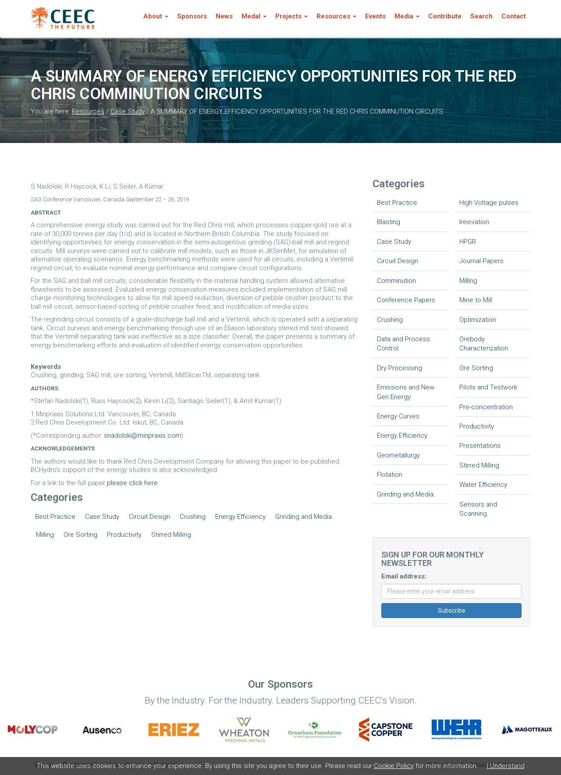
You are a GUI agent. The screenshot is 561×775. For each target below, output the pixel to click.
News (224, 16)
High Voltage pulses (488, 203)
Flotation (389, 475)
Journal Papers (481, 261)
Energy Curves (398, 416)
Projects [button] (291, 16)
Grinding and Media (303, 517)
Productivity (124, 535)
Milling (45, 535)
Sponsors (192, 16)
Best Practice (55, 517)
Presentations (480, 446)
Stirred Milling (171, 535)
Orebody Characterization (483, 343)
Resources (88, 111)
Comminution (396, 281)
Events (375, 16)
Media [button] (406, 16)
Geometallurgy (398, 455)
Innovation (474, 222)
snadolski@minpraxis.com (142, 435)
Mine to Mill (475, 300)
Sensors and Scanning (478, 509)
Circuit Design (149, 517)
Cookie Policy (394, 766)
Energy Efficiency (240, 517)
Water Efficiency (483, 485)
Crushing (193, 517)
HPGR (467, 242)
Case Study (127, 111)
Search (481, 16)
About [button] (155, 16)
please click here (132, 483)
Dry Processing (399, 368)
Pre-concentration (486, 407)
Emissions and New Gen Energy (405, 391)
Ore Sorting (80, 535)
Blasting (388, 222)
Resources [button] (336, 16)
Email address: (403, 576)
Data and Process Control (403, 343)
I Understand (506, 766)
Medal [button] (253, 16)
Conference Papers (406, 300)
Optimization (477, 320)
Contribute (445, 16)
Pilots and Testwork (488, 387)
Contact (513, 16)
